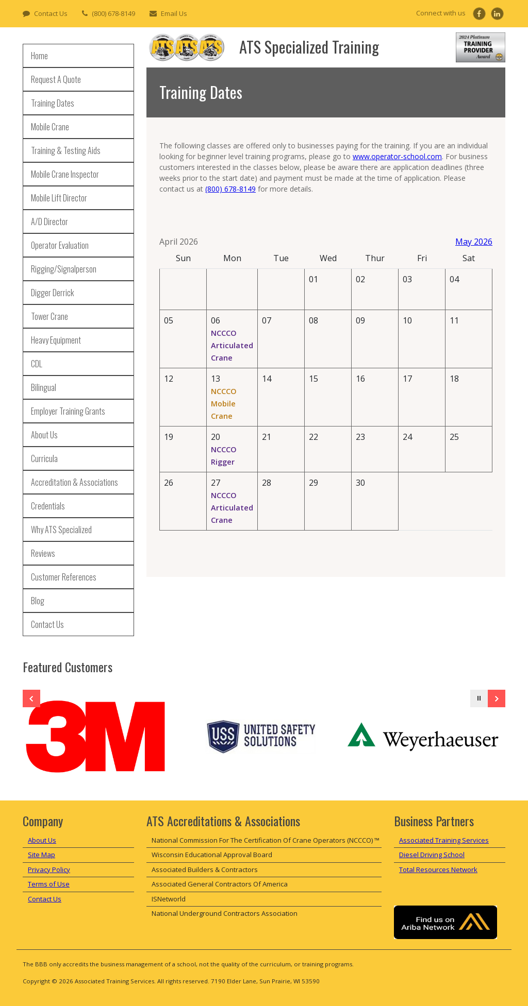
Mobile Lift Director (59, 198)
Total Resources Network (438, 869)
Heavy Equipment (56, 340)
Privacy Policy (49, 869)
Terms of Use (49, 884)
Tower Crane (49, 316)
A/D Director (49, 221)
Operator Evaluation (60, 245)
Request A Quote (56, 79)
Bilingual (43, 387)
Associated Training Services (444, 840)
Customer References (63, 577)
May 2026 (473, 241)
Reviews (43, 553)
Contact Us (51, 13)
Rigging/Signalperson (63, 269)
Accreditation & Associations (74, 482)
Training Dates (52, 103)
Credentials (48, 506)
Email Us (174, 13)
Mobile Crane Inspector (65, 174)
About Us (44, 435)
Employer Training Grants (68, 411)
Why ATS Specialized (61, 529)
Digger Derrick (52, 292)
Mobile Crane (50, 127)
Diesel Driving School (432, 854)
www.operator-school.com (397, 156)
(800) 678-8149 (113, 13)
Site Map (41, 854)
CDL (36, 363)
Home (39, 55)
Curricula (44, 458)
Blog (37, 600)
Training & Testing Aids (66, 150)
